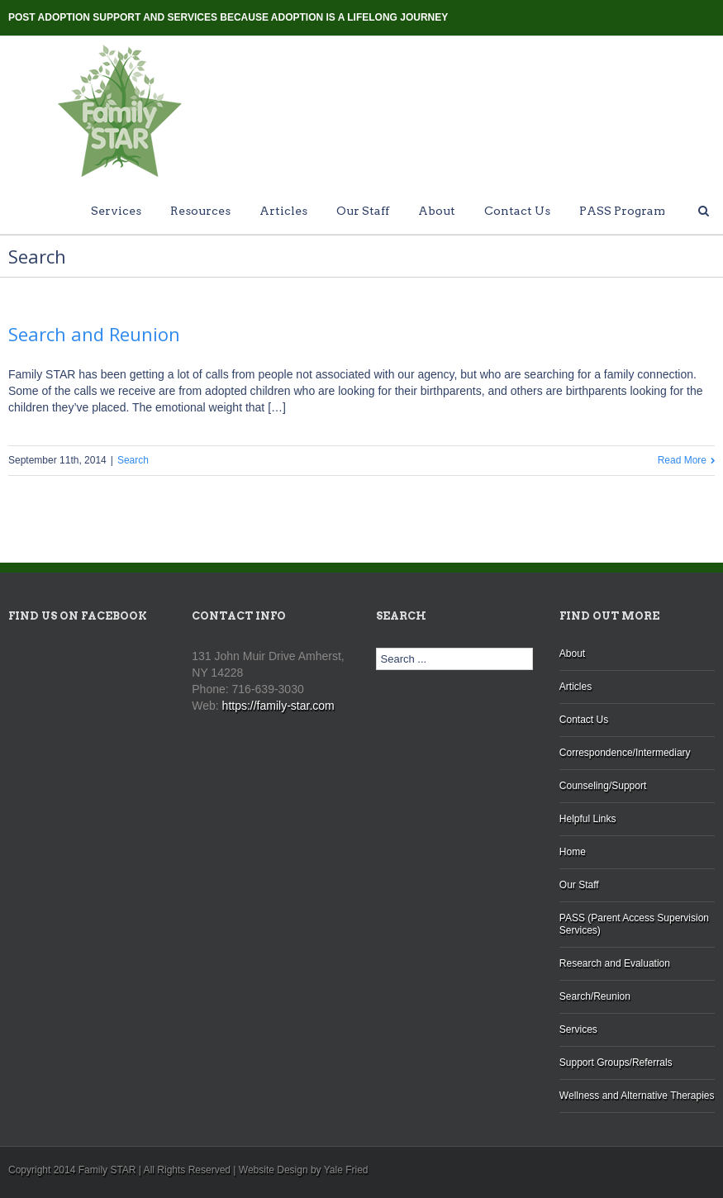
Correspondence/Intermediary (625, 752)
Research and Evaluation (614, 963)
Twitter (685, 15)
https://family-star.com (278, 705)
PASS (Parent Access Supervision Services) (634, 924)
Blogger (657, 15)
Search (133, 460)
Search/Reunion (594, 996)
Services (116, 210)
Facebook (711, 16)
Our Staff (362, 210)
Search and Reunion (94, 333)
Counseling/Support (602, 786)
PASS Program (622, 210)
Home (572, 852)
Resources (200, 210)
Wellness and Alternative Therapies (637, 1095)
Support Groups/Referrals (616, 1062)
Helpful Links (587, 819)
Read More (682, 460)
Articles (283, 210)
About (436, 210)
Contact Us (517, 210)
